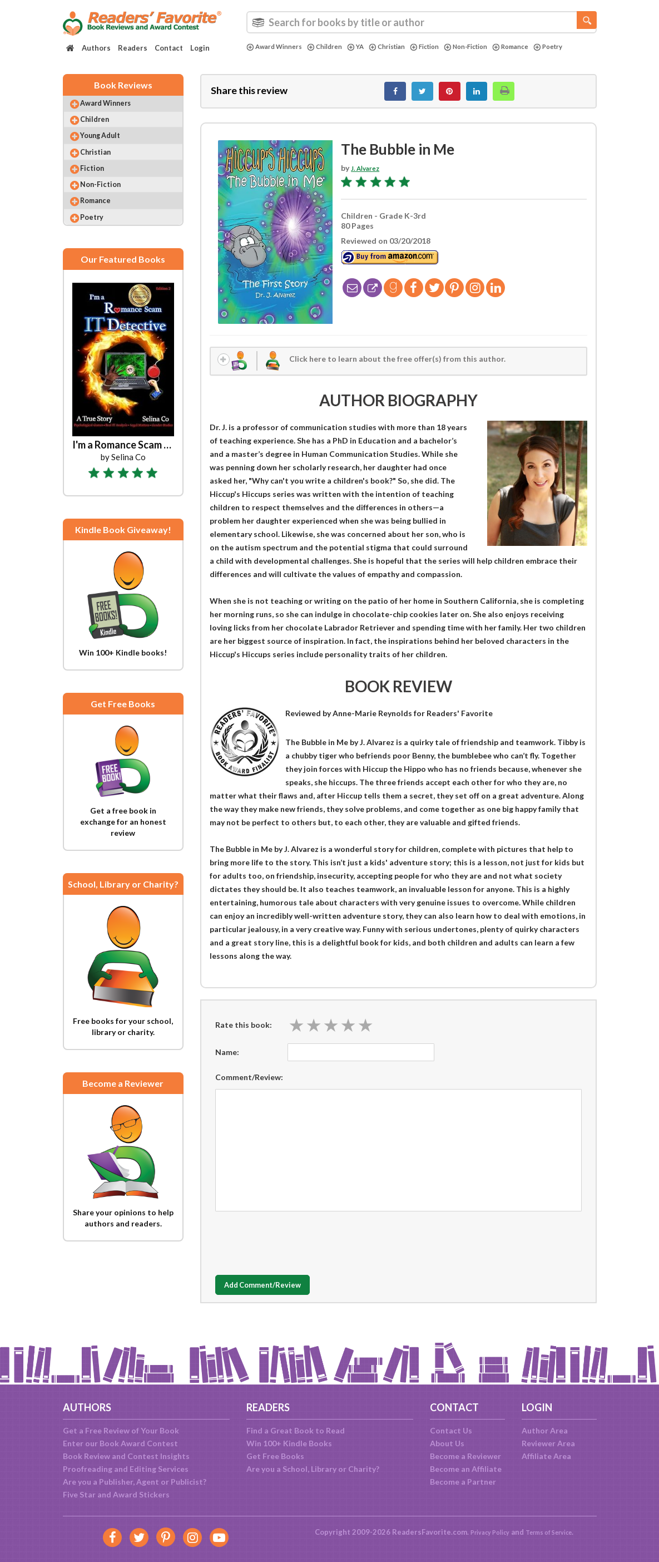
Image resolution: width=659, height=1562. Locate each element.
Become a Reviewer (465, 1456)
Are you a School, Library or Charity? (312, 1469)
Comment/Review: (249, 1087)
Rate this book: (243, 1034)
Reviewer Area (548, 1443)
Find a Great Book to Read (295, 1430)
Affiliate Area (546, 1456)
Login (200, 47)
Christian (403, 46)
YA (368, 46)
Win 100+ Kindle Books (289, 1443)
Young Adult (110, 150)
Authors (96, 47)
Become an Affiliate (466, 1469)
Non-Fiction (492, 46)
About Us (447, 1443)
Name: (227, 1062)
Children (334, 46)
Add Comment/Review (281, 1295)
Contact (169, 47)
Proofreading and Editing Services (126, 1469)
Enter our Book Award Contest (120, 1443)
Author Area (545, 1430)
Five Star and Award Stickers (116, 1494)
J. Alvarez (368, 174)
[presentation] (299, 1250)
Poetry (262, 56)
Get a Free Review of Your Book (121, 1430)
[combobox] (421, 22)
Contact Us (451, 1430)
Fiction (445, 46)
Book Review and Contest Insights (126, 1456)
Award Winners (278, 46)
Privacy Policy (483, 1531)
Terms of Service (553, 1531)
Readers (132, 47)
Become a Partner (463, 1481)
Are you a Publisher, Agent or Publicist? (134, 1481)
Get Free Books (275, 1456)
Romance (543, 46)
